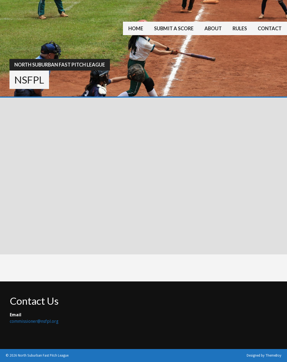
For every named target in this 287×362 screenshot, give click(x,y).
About (213, 28)
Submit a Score (174, 28)
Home (135, 28)
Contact (270, 28)
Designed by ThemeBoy (264, 355)
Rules (240, 28)
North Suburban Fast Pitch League (59, 65)
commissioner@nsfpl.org (34, 321)
